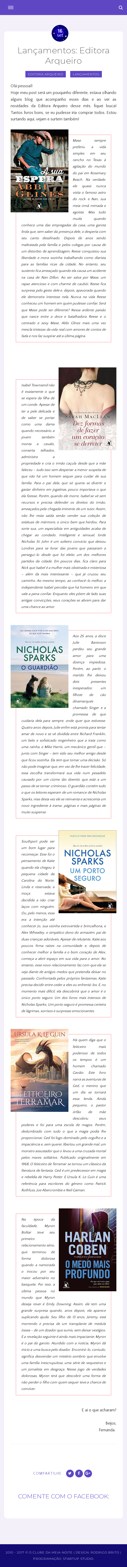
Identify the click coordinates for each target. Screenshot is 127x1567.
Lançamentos (86, 74)
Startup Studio (78, 1559)
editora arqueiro (45, 74)
